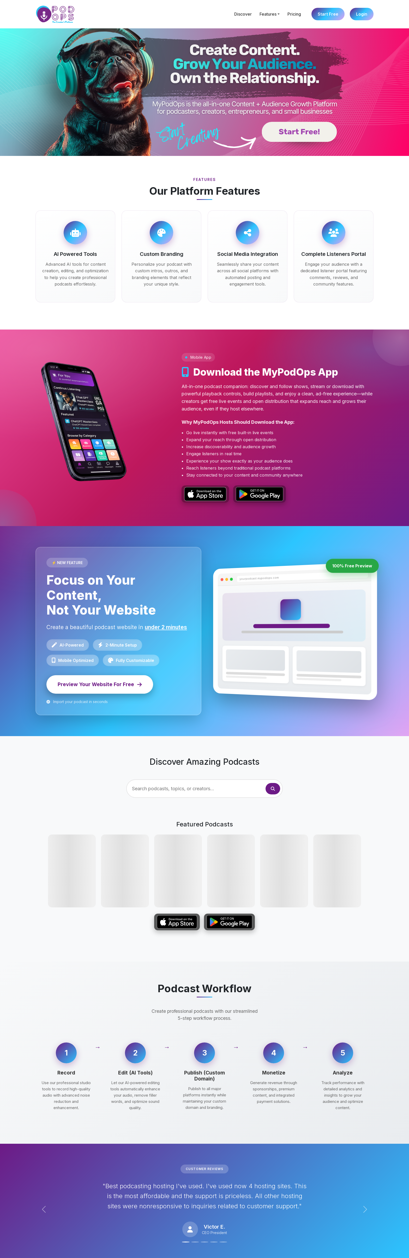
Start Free (328, 14)
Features (268, 14)
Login (361, 14)
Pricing (294, 14)
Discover (243, 14)
